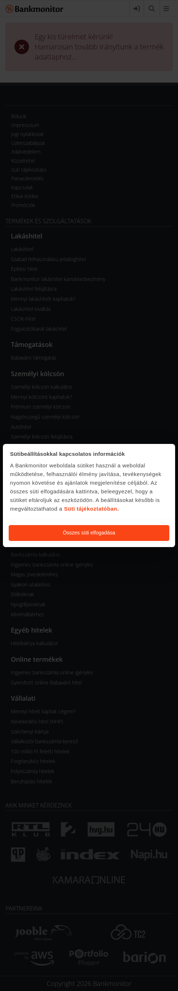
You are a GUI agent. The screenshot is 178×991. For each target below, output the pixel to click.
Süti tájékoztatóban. (91, 509)
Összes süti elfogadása (89, 533)
